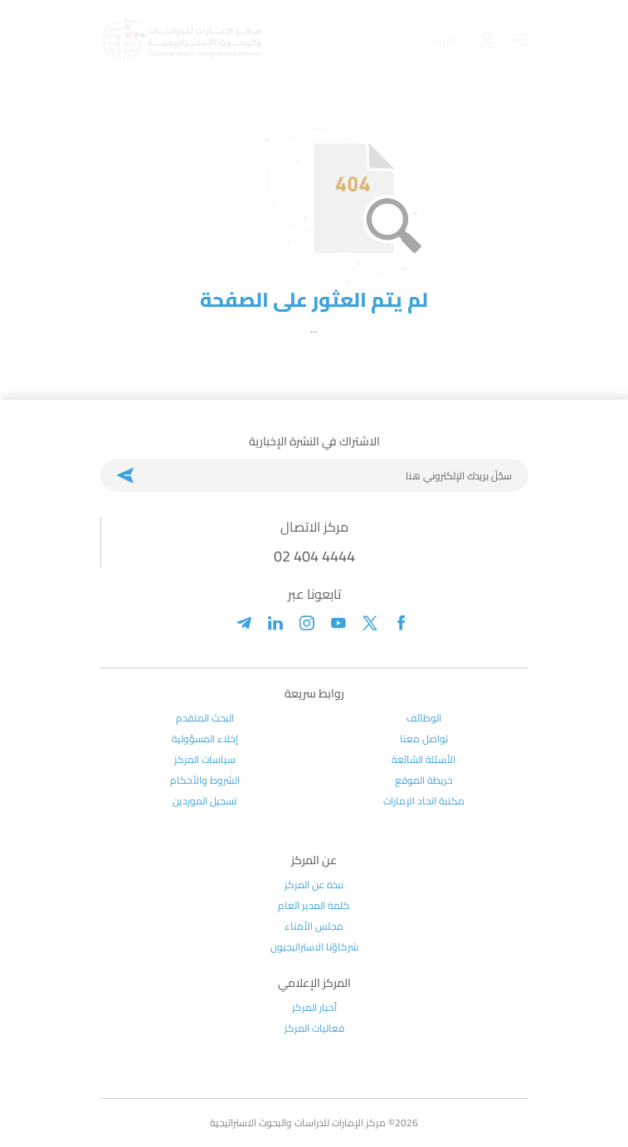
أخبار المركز (314, 1007)
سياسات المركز (205, 759)
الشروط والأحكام (205, 780)
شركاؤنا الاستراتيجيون (314, 947)
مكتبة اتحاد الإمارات (424, 801)
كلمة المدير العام (314, 905)
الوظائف (423, 718)
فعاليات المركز (314, 1028)
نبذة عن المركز (314, 884)
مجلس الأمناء (314, 926)
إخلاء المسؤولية (205, 738)
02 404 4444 (314, 556)
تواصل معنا (424, 738)
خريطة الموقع (424, 780)
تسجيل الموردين (204, 801)
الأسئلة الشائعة (423, 759)
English (448, 40)
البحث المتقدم (205, 718)
